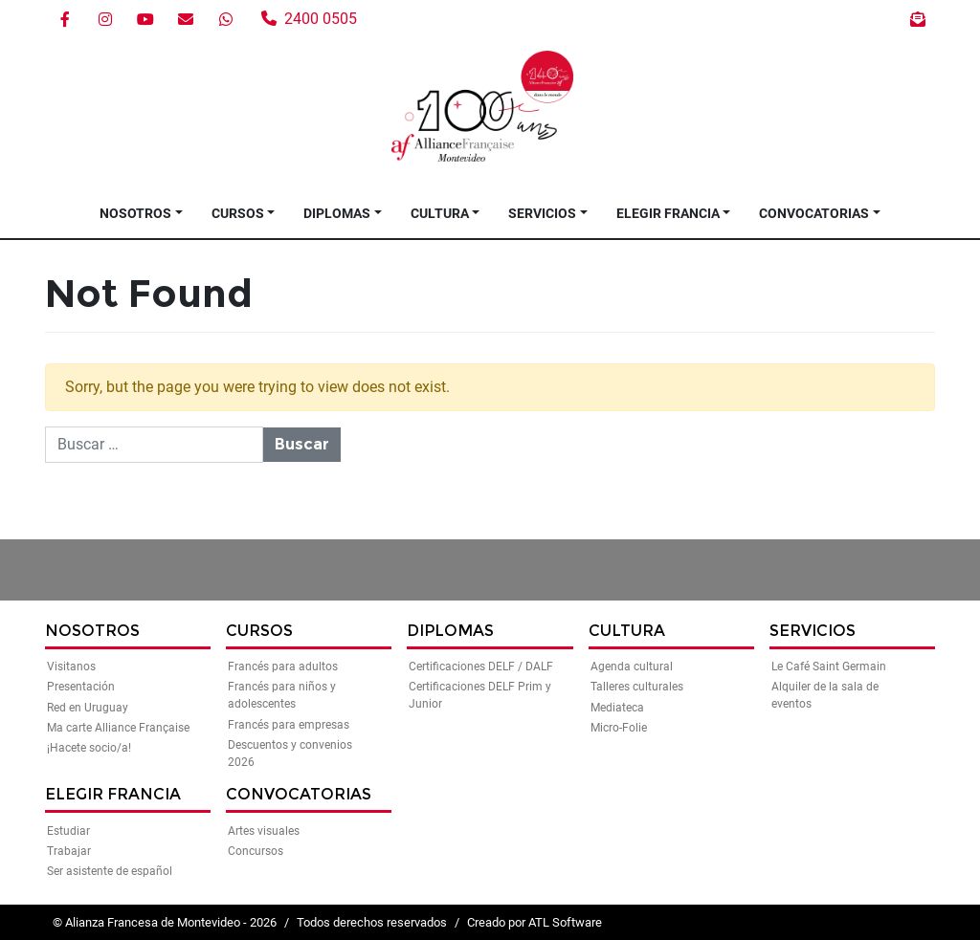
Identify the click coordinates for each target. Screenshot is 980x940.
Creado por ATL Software (534, 922)
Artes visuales (264, 831)
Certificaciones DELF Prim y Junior (480, 695)
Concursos (255, 851)
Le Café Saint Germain (828, 666)
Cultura (440, 213)
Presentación (81, 686)
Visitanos (71, 666)
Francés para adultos (283, 666)
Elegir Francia (668, 213)
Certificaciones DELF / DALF (481, 666)
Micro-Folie (618, 727)
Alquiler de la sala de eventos (825, 695)
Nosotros (135, 213)
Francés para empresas (288, 725)
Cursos (238, 213)
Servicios (542, 213)
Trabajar (69, 851)
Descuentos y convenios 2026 (290, 753)
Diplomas (336, 213)
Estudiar (68, 831)
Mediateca (617, 707)
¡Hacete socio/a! (89, 747)
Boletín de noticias (917, 19)
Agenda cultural (631, 666)
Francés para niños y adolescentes (282, 695)
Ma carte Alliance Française (118, 727)
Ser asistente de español (109, 871)
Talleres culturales (636, 686)
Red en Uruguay (87, 707)
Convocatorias (814, 213)
